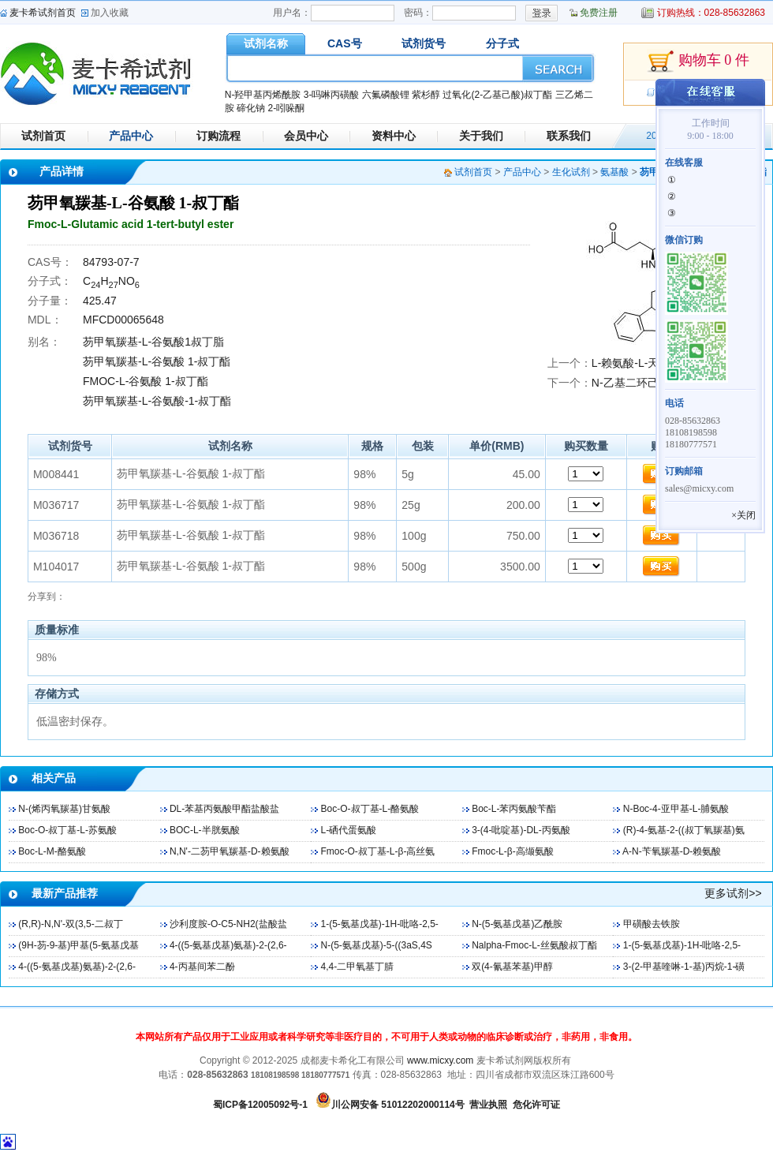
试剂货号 (423, 43)
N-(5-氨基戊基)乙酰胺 (517, 923)
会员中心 (306, 135)
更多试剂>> (732, 893)
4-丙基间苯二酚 (202, 966)
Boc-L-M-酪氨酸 (51, 851)
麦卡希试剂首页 (42, 12)
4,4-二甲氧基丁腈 (357, 966)
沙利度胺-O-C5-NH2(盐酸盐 (228, 923)
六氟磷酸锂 (385, 94)
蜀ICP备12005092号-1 (260, 1104)
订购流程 (218, 135)
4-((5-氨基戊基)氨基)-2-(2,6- (228, 945)
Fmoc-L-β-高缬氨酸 (513, 851)
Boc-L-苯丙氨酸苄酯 (514, 808)
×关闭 (743, 515)
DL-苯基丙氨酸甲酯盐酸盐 (224, 808)
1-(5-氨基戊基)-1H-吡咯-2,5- (380, 923)
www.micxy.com (440, 1060)
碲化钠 (251, 108)
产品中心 (131, 135)
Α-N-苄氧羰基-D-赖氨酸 (671, 851)
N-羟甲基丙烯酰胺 (263, 94)
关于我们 (481, 135)
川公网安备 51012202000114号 (398, 1104)
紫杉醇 (426, 94)
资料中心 (394, 135)
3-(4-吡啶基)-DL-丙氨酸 (521, 830)
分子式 (502, 43)
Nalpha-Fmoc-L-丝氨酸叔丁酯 (534, 945)
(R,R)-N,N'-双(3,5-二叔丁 (70, 923)
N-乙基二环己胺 (631, 382)
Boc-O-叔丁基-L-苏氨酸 (67, 830)
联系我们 (569, 135)
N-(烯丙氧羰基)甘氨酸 (64, 808)
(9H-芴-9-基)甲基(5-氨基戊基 (78, 945)
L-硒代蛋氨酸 (349, 830)
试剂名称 (266, 43)
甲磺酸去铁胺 (651, 923)
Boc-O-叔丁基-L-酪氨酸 (370, 808)
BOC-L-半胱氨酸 (205, 830)
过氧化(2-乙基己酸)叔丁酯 (497, 94)
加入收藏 (110, 12)
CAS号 (344, 43)
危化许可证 (536, 1104)
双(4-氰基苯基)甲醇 (512, 966)
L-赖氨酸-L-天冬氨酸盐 (648, 363)
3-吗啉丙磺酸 (332, 94)
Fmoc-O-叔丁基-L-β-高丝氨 (378, 851)
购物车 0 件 (698, 61)
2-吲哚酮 (285, 108)
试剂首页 (43, 135)
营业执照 (488, 1104)
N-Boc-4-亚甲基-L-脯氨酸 (676, 808)
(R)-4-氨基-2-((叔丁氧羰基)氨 (684, 830)
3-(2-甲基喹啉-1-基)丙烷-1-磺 (684, 966)
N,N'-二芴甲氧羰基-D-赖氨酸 (229, 851)
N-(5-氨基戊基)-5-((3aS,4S (376, 945)
